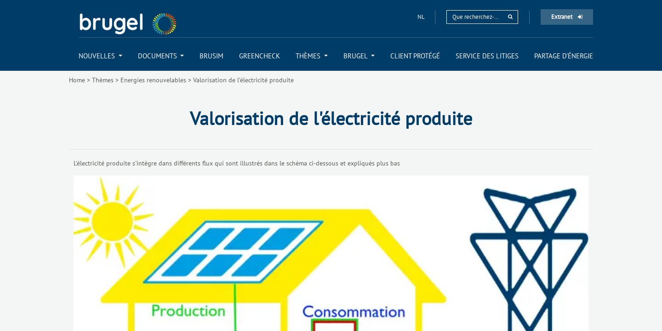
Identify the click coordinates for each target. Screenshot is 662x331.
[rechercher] (510, 16)
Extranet (566, 17)
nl (421, 17)
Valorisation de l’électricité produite (243, 80)
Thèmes (103, 80)
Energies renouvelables (153, 80)
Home (77, 80)
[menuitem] (100, 55)
